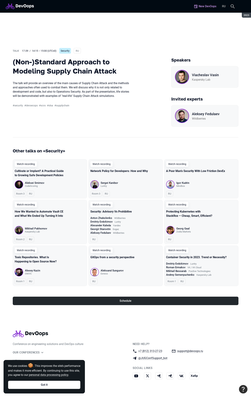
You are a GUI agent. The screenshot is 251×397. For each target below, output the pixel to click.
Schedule (125, 300)
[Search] (232, 6)
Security (65, 50)
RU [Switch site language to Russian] (224, 6)
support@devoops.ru (190, 351)
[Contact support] (243, 389)
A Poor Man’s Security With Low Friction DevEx (195, 171)
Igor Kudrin (182, 182)
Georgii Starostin (100, 229)
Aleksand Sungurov (112, 270)
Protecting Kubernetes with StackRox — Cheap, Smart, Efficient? (189, 213)
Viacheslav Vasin (205, 75)
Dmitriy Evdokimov (101, 221)
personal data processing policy (48, 375)
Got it (44, 384)
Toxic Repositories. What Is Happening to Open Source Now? (36, 259)
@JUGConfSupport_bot (152, 358)
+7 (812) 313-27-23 (150, 351)
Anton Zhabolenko (101, 218)
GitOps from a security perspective (112, 257)
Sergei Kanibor (109, 182)
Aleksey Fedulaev (206, 114)
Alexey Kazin (32, 270)
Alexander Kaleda (100, 225)
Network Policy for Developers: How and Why (119, 171)
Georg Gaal (183, 228)
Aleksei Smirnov (34, 182)
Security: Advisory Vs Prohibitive (111, 211)
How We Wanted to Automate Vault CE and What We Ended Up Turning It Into (39, 213)
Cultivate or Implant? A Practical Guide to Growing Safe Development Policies (39, 173)
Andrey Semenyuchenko (180, 274)
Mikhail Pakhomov (36, 228)
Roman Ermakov (175, 267)
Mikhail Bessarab (176, 271)
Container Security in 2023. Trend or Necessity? (196, 257)
